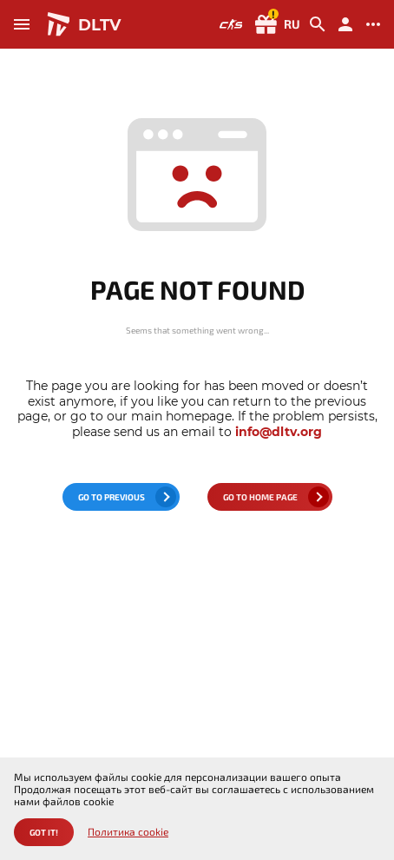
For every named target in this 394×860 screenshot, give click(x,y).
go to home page (260, 497)
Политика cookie (128, 831)
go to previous (111, 497)
